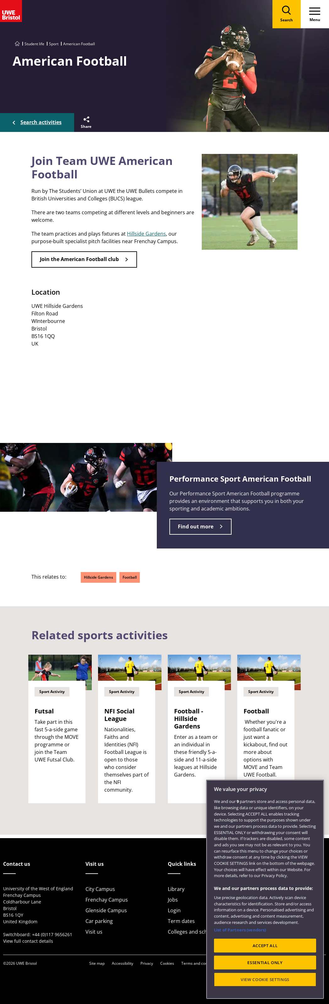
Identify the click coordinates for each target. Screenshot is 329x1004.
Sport (53, 43)
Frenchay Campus (106, 899)
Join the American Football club (79, 259)
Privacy (146, 963)
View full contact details (28, 941)
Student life (34, 43)
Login (174, 910)
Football (130, 577)
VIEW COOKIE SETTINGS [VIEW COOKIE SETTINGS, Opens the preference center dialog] (265, 979)
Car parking (99, 921)
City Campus (100, 889)
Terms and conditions (200, 963)
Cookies (167, 963)
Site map (97, 963)
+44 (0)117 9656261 (52, 934)
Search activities (41, 122)
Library (176, 889)
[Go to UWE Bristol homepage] (17, 43)
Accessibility (122, 963)
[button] (85, 122)
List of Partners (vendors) (240, 930)
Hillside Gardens (146, 233)
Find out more (195, 526)
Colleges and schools (192, 931)
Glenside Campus (106, 910)
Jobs (173, 899)
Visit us (93, 931)
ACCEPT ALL (265, 945)
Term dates (181, 921)
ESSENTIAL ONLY (264, 962)
